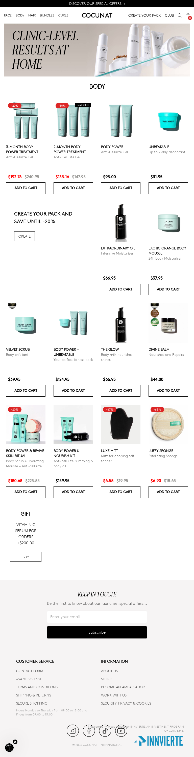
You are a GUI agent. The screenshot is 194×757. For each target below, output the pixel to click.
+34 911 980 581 (28, 679)
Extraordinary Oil (118, 248)
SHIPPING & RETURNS (33, 695)
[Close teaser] (15, 741)
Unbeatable (159, 147)
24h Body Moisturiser (165, 258)
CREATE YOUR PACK (144, 15)
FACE (8, 15)
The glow (110, 349)
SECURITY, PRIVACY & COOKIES (126, 703)
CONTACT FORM (29, 671)
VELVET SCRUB (18, 349)
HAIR (32, 15)
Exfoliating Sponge (163, 456)
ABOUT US (109, 671)
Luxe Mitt (109, 451)
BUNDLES (47, 15)
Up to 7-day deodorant (167, 152)
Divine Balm (159, 349)
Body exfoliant (17, 354)
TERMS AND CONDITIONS (37, 687)
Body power (112, 147)
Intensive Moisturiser (117, 253)
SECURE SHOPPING (31, 703)
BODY (20, 15)
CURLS (63, 15)
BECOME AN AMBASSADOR (123, 687)
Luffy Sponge (161, 451)
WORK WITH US (114, 695)
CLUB (169, 15)
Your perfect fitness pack (73, 359)
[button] (9, 747)
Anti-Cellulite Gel (19, 157)
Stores (107, 679)
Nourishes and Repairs (166, 354)
